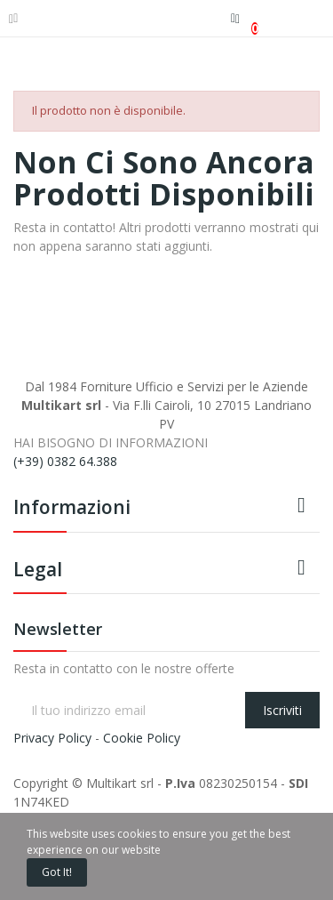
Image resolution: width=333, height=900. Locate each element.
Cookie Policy (141, 737)
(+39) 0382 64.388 (65, 461)
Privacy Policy (52, 737)
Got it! (57, 872)
